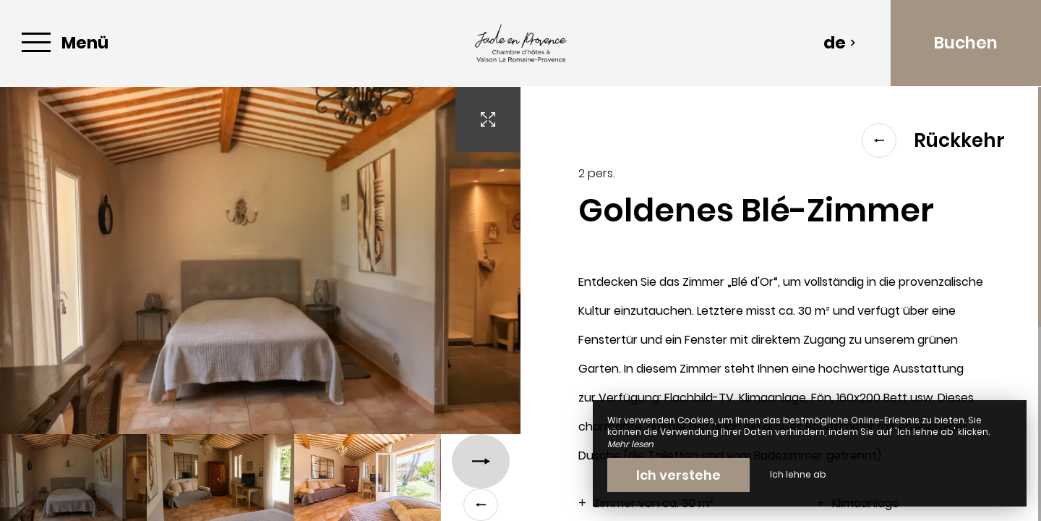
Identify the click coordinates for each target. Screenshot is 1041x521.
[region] (780, 304)
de (839, 42)
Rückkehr (933, 140)
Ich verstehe (678, 475)
